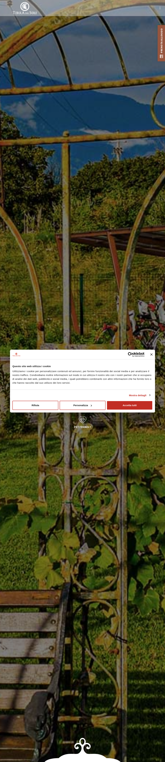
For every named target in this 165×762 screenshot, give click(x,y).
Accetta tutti (130, 405)
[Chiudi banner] (151, 354)
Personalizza (82, 405)
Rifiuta (35, 405)
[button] (159, 8)
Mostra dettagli (137, 395)
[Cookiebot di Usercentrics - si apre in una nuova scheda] (130, 354)
